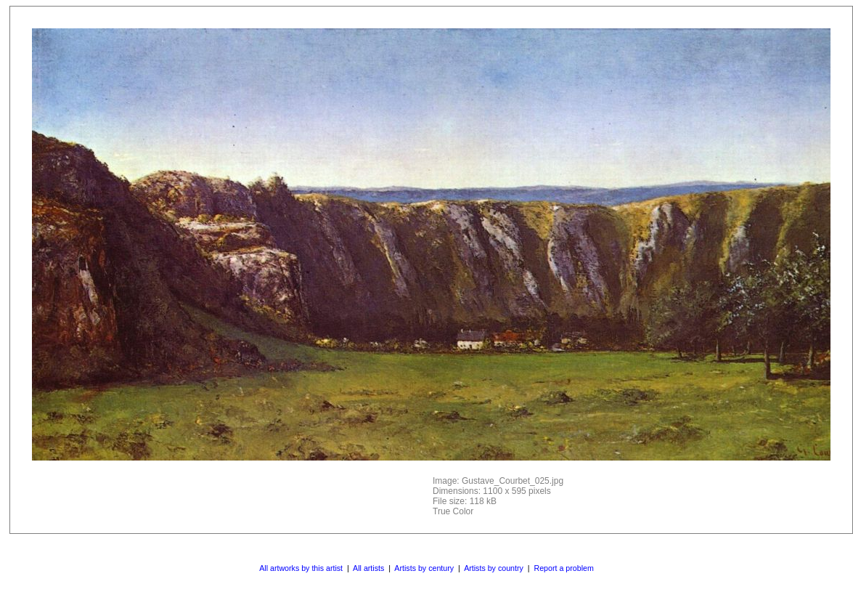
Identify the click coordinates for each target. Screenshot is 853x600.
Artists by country (493, 568)
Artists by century (424, 568)
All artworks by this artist (301, 568)
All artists (368, 568)
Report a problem (563, 568)
